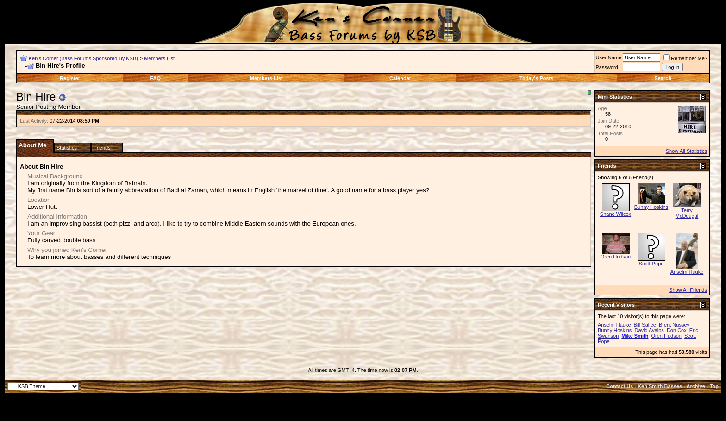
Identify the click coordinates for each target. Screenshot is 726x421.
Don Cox (677, 330)
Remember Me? (685, 58)
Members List (159, 58)
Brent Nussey (674, 324)
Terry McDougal (687, 213)
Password (607, 67)
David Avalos (648, 330)
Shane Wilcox (615, 214)
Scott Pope (651, 263)
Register (70, 78)
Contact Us (619, 386)
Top (714, 386)
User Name (609, 57)
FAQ (155, 78)
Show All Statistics (686, 151)
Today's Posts (536, 78)
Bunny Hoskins (651, 207)
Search (662, 78)
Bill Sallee (645, 324)
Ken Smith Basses (660, 386)
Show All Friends (688, 290)
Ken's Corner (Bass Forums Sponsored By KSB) (83, 58)
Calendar (400, 78)
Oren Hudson (616, 256)
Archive (696, 386)
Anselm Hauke (687, 272)
